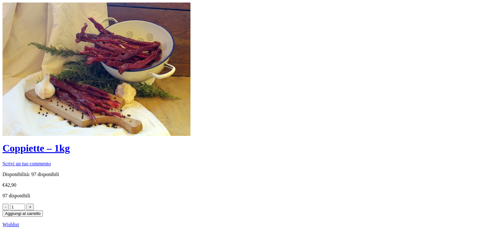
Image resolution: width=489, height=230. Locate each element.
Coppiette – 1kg (36, 148)
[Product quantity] (17, 207)
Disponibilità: (16, 174)
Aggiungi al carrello (22, 213)
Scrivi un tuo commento (27, 163)
